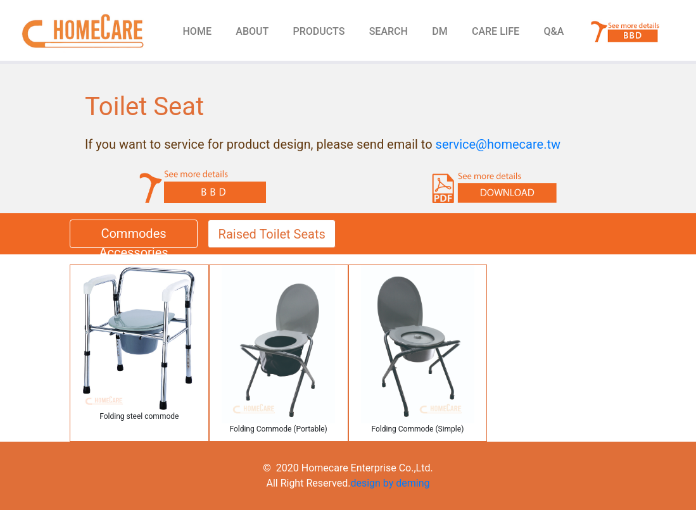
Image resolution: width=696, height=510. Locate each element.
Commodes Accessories (133, 237)
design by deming (389, 483)
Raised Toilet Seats (272, 234)
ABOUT (252, 31)
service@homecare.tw (498, 144)
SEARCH (388, 31)
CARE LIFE (495, 31)
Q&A (554, 31)
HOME (197, 31)
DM (439, 31)
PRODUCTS (319, 31)
